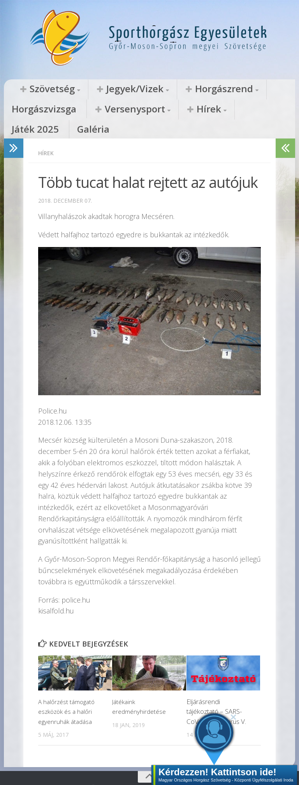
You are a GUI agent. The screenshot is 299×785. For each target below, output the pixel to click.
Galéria (177, 109)
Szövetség (41, 89)
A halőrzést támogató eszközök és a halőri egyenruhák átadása (68, 693)
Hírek (94, 109)
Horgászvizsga (231, 89)
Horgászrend (168, 89)
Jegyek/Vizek (102, 89)
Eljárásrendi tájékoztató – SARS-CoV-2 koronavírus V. (216, 693)
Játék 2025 (137, 109)
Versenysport (39, 109)
